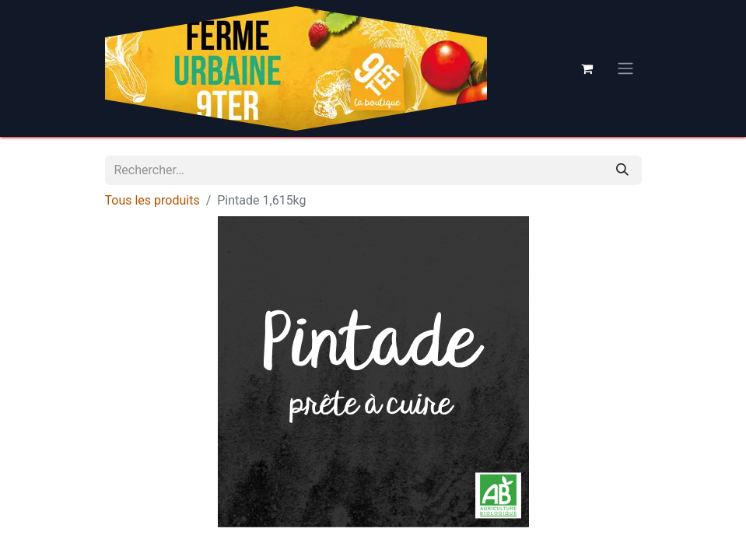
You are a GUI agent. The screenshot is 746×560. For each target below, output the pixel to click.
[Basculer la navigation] (625, 69)
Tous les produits (152, 200)
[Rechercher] (622, 170)
